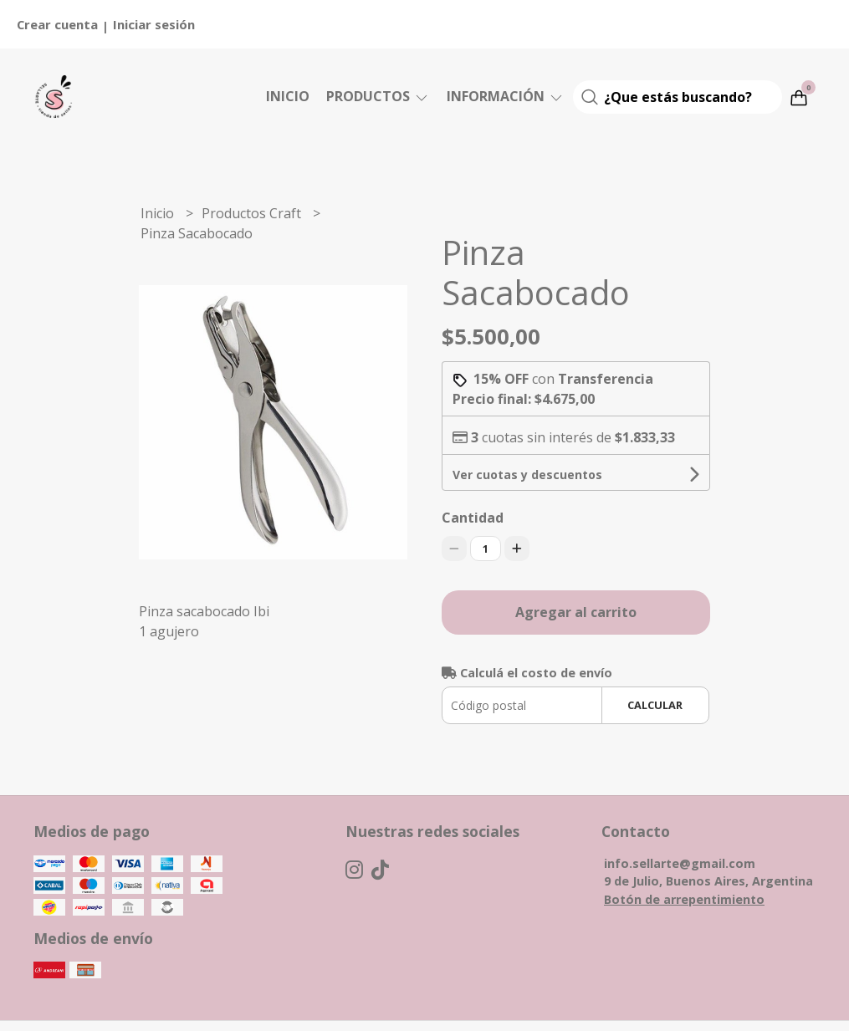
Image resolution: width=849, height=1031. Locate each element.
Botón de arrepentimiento (684, 899)
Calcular (655, 704)
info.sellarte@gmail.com (679, 863)
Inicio (287, 96)
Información (506, 96)
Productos (378, 96)
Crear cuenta (57, 24)
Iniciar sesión (154, 24)
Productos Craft (253, 213)
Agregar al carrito (576, 612)
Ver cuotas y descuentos (527, 474)
